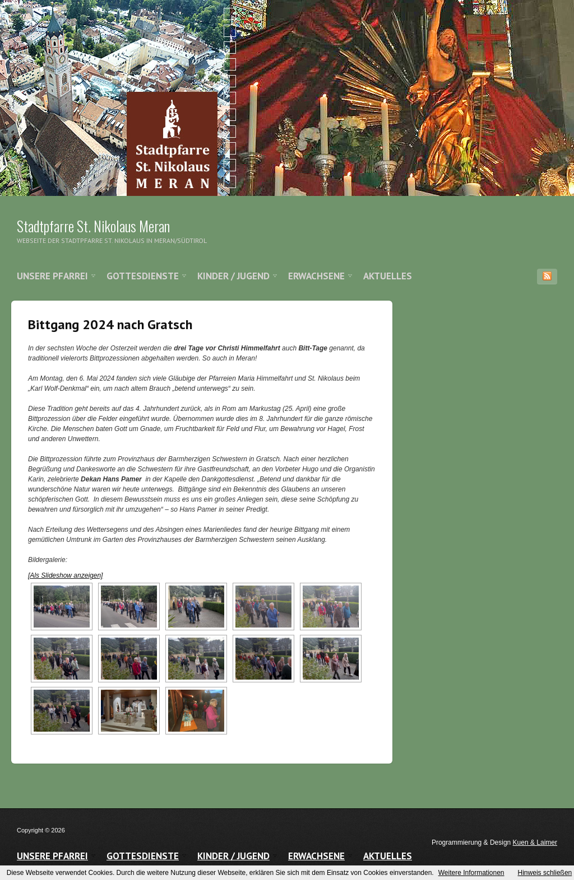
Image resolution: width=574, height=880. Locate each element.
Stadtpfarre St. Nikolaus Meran (93, 226)
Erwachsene (316, 276)
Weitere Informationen (471, 873)
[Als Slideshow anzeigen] (65, 575)
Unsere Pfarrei (52, 276)
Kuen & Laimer (535, 842)
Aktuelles (387, 276)
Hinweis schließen (545, 873)
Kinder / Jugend (233, 276)
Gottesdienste (143, 276)
